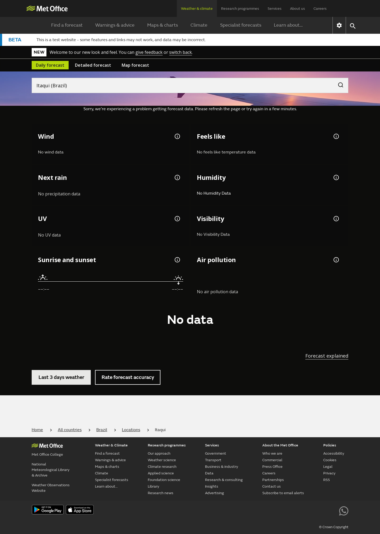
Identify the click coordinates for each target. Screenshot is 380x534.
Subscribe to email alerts (283, 493)
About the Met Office (280, 445)
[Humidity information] (335, 177)
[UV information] (176, 218)
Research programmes (240, 8)
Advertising (214, 493)
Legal (327, 466)
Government (215, 453)
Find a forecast (67, 25)
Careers (320, 8)
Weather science (162, 460)
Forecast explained (326, 356)
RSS (326, 480)
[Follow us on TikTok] (307, 510)
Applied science (161, 473)
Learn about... (288, 25)
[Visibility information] (335, 218)
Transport (213, 460)
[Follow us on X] (272, 510)
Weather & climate (197, 8)
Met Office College (47, 454)
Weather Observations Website (51, 488)
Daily (50, 65)
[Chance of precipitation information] (176, 177)
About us (297, 8)
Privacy (329, 473)
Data (209, 473)
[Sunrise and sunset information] (176, 259)
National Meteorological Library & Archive (50, 470)
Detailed (93, 65)
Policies (329, 445)
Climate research (162, 466)
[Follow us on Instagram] (319, 510)
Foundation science (164, 480)
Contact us (271, 486)
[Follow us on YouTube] (284, 510)
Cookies (329, 460)
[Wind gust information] (176, 136)
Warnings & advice (115, 25)
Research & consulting (224, 480)
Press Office (272, 466)
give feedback (149, 52)
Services (275, 8)
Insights (211, 486)
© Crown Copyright (333, 527)
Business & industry (221, 466)
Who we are (272, 453)
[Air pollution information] (335, 259)
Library (153, 486)
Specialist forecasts (240, 25)
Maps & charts (162, 25)
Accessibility (333, 453)
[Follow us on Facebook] (296, 510)
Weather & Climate (111, 445)
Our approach (159, 453)
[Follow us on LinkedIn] (331, 510)
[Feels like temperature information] (335, 136)
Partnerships (273, 480)
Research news (160, 493)
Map (135, 65)
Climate (199, 25)
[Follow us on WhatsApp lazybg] (343, 510)
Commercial (272, 460)
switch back (180, 52)
